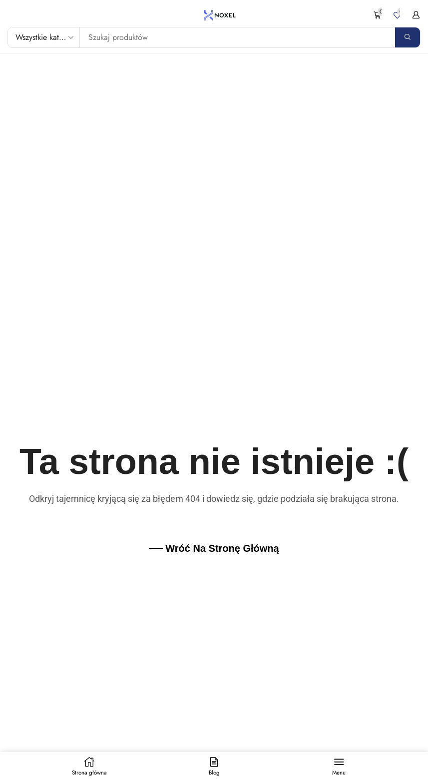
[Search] (407, 37)
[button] (380, 15)
